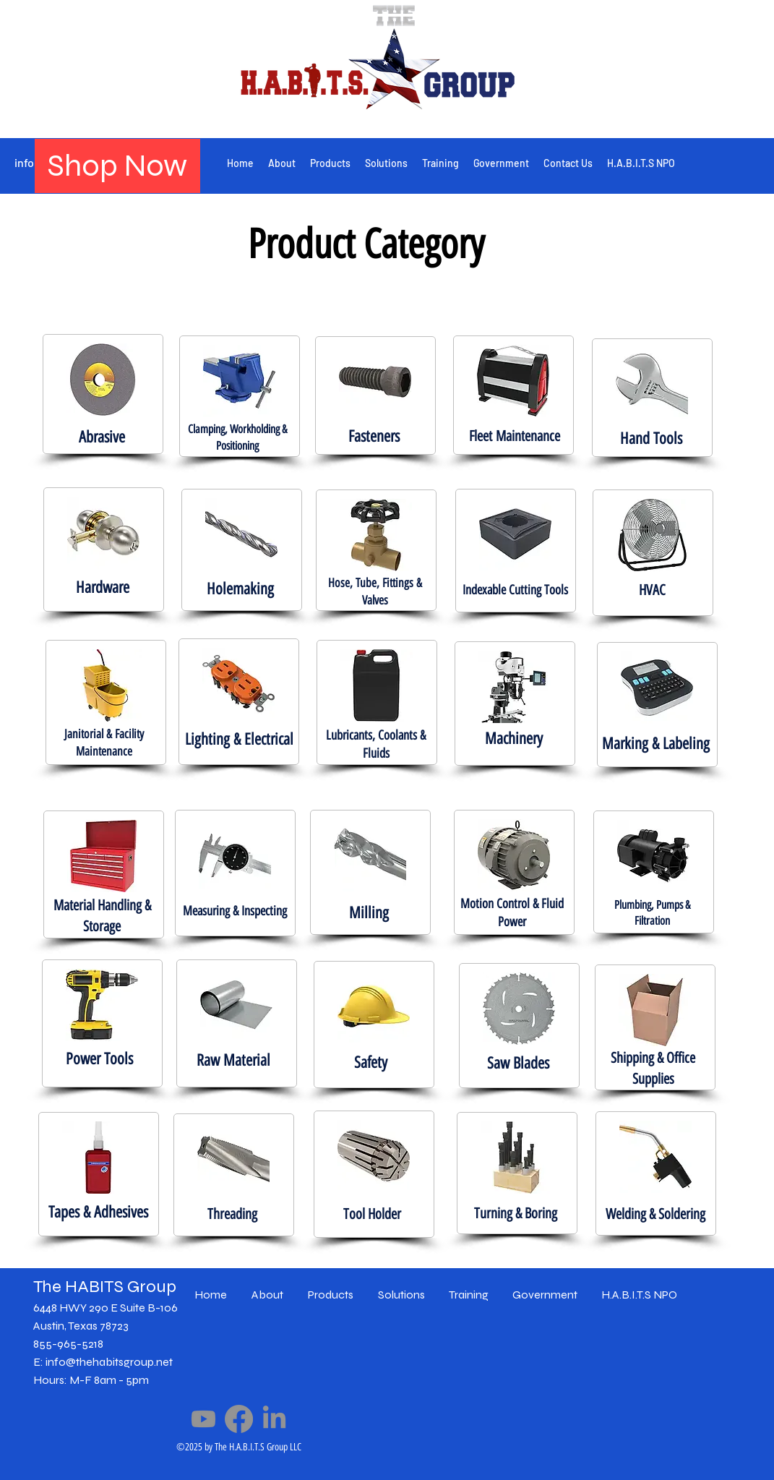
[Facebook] (239, 1419)
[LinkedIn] (274, 1419)
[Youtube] (203, 1419)
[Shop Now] (117, 166)
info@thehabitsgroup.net (109, 1362)
